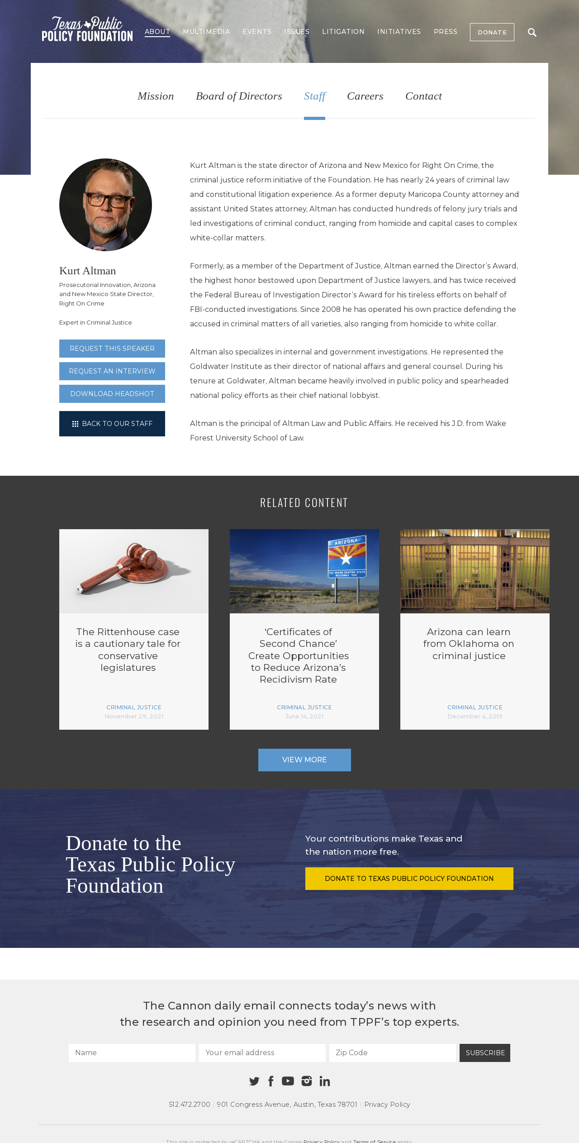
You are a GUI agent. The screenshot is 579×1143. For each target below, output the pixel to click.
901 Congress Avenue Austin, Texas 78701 (287, 1104)
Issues (296, 32)
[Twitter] (254, 1081)
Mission (156, 96)
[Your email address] (262, 1053)
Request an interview (112, 371)
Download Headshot (112, 394)
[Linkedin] (324, 1081)
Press (446, 32)
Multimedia (206, 32)
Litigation (343, 32)
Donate (492, 32)
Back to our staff (112, 424)
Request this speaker (112, 348)
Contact (423, 96)
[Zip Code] (392, 1053)
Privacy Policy (387, 1104)
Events (256, 32)
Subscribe (485, 1053)
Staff (314, 96)
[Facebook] (271, 1081)
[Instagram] (306, 1081)
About (158, 32)
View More (304, 760)
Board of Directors (239, 96)
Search (532, 32)
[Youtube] (287, 1081)
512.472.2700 (190, 1104)
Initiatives (399, 32)
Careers (365, 96)
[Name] (132, 1053)
